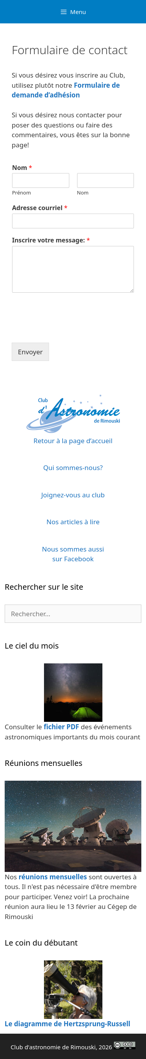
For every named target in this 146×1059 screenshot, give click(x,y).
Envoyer (30, 351)
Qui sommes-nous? (73, 467)
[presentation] (71, 330)
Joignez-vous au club (73, 494)
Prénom (21, 192)
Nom (22, 168)
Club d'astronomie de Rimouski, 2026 (73, 1047)
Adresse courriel (39, 208)
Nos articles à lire (73, 521)
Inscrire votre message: (51, 240)
